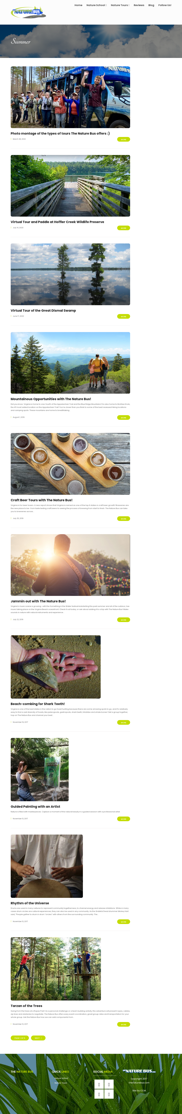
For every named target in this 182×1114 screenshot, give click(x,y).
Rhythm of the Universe (31, 899)
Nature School (97, 5)
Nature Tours (120, 5)
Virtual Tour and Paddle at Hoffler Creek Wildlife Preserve (60, 221)
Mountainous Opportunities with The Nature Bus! (53, 397)
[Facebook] (100, 1079)
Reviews (139, 5)
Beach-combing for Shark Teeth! (39, 701)
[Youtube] (110, 1089)
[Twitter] (100, 1089)
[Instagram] (110, 1079)
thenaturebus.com (139, 1077)
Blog (151, 5)
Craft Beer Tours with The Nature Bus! (43, 498)
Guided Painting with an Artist (37, 803)
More (123, 139)
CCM (143, 1085)
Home (78, 5)
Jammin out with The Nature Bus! (40, 598)
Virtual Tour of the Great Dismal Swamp (45, 309)
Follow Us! (164, 5)
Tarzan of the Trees (27, 1001)
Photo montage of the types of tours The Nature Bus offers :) (63, 133)
